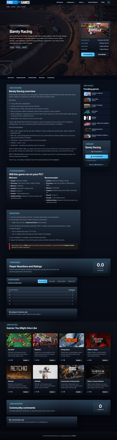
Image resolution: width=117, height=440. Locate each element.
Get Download (87, 54)
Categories (70, 2)
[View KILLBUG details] (19, 340)
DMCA (74, 436)
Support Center (69, 245)
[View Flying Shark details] (71, 340)
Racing (13, 6)
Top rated (52, 281)
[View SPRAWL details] (45, 372)
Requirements (21, 77)
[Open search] (108, 2)
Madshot (38, 349)
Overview (11, 77)
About (81, 2)
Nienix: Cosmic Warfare (95, 381)
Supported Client (31, 222)
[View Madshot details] (45, 340)
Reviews (42, 77)
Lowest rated (61, 281)
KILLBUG (11, 349)
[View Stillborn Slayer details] (98, 340)
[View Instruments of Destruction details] (71, 372)
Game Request (93, 2)
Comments (50, 77)
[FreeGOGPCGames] (18, 2)
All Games (60, 2)
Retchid (10, 381)
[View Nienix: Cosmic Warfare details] (98, 372)
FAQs (103, 2)
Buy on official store (95, 164)
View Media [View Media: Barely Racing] (102, 54)
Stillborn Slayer (92, 349)
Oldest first (71, 281)
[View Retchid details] (19, 372)
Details (25, 360)
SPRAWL (38, 381)
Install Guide (32, 77)
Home (8, 6)
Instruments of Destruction (70, 381)
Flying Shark (65, 349)
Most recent (42, 281)
